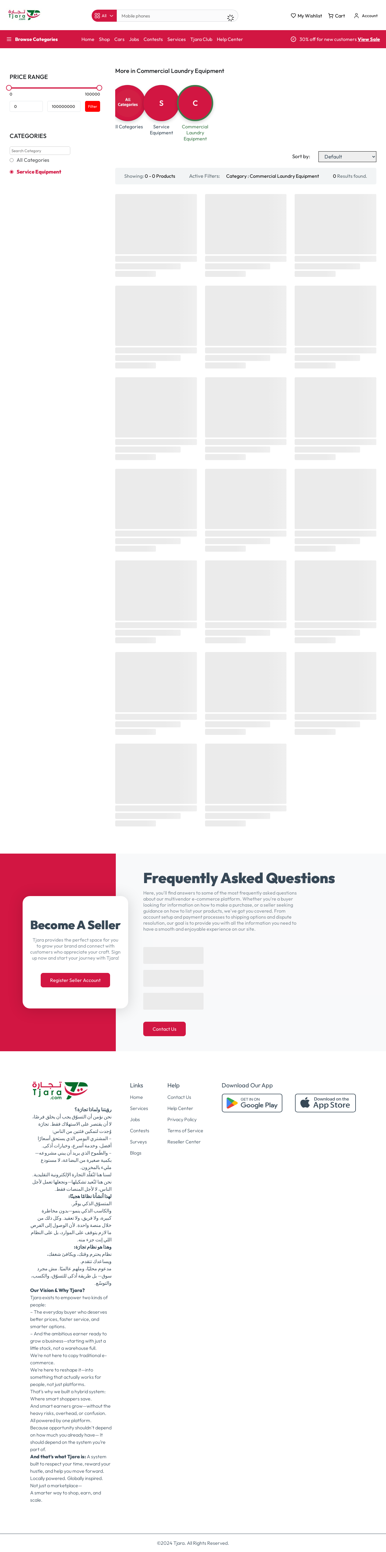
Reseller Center (184, 1142)
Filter (92, 106)
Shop (104, 39)
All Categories (33, 160)
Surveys (138, 1142)
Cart (336, 16)
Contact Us (164, 1029)
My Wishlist (306, 16)
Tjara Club (201, 39)
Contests (153, 39)
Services (176, 39)
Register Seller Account (75, 980)
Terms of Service (185, 1130)
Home (87, 39)
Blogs (135, 1153)
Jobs (134, 39)
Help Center (230, 39)
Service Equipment (39, 171)
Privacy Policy (182, 1119)
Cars (119, 39)
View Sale (369, 39)
